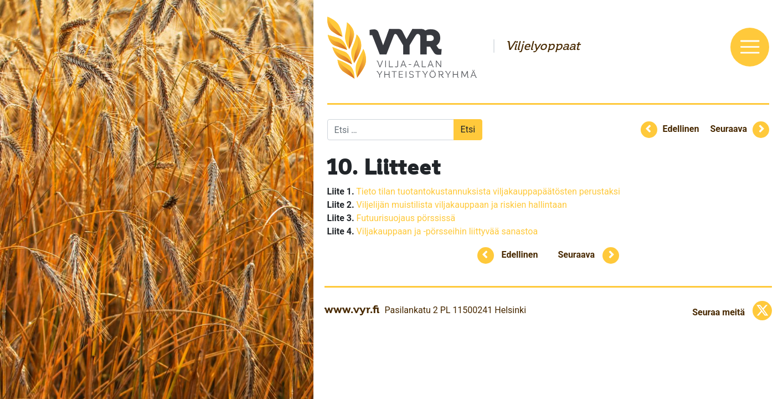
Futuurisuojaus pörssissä (406, 218)
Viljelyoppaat (543, 46)
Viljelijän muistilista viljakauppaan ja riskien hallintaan (462, 205)
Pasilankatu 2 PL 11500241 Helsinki (455, 310)
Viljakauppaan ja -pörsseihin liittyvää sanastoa (447, 231)
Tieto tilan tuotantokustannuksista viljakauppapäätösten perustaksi (488, 191)
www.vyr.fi (351, 309)
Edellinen (681, 129)
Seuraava (728, 129)
